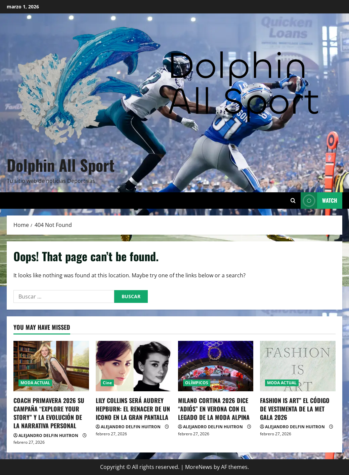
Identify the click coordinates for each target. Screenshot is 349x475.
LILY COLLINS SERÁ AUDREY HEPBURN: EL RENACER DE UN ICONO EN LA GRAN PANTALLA (133, 409)
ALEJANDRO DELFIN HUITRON (48, 435)
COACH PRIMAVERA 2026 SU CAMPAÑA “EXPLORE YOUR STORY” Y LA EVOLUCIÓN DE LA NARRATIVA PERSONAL (48, 413)
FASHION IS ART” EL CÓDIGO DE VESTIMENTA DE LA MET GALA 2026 (295, 409)
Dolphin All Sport (61, 164)
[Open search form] (293, 200)
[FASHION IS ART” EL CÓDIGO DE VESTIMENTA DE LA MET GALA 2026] (298, 366)
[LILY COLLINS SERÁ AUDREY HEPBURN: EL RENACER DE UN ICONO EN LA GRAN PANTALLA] (133, 366)
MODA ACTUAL (35, 383)
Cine (107, 383)
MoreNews (198, 467)
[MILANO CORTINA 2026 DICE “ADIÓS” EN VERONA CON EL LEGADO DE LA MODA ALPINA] (216, 366)
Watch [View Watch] (319, 200)
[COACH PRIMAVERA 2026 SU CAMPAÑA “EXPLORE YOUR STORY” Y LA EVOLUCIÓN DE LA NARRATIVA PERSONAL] (51, 366)
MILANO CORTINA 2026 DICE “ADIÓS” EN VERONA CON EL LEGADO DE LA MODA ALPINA (214, 409)
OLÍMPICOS (196, 383)
